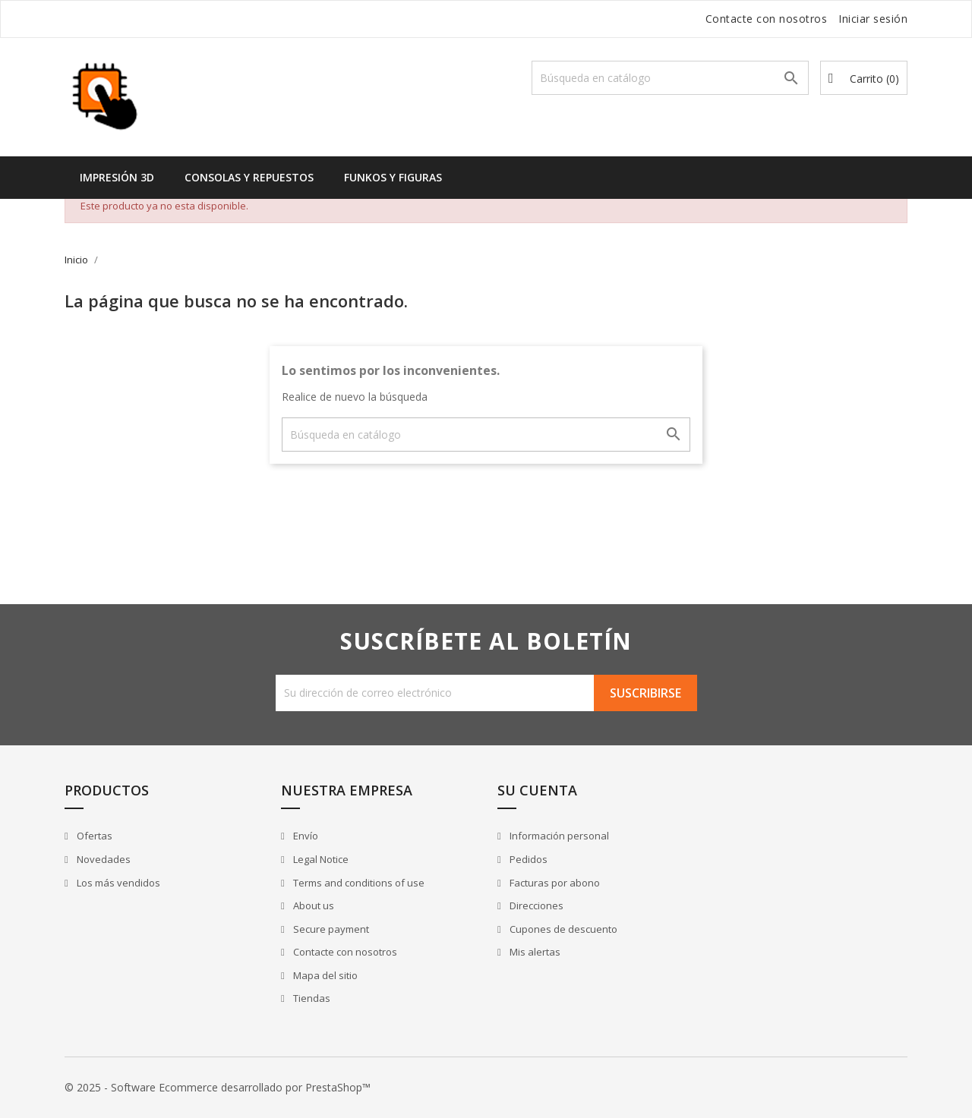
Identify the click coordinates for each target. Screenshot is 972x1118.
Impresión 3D (117, 177)
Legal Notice (320, 859)
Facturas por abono (553, 883)
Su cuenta (537, 790)
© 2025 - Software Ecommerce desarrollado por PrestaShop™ (218, 1087)
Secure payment (330, 929)
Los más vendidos (117, 883)
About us (312, 905)
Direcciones (535, 905)
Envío (304, 835)
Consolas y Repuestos (249, 177)
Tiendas (310, 998)
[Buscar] (670, 78)
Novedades (102, 859)
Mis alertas (533, 952)
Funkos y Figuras (393, 177)
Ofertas (93, 835)
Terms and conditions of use (357, 883)
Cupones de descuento (562, 929)
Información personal (558, 835)
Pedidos (527, 859)
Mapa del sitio (324, 975)
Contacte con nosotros (766, 18)
